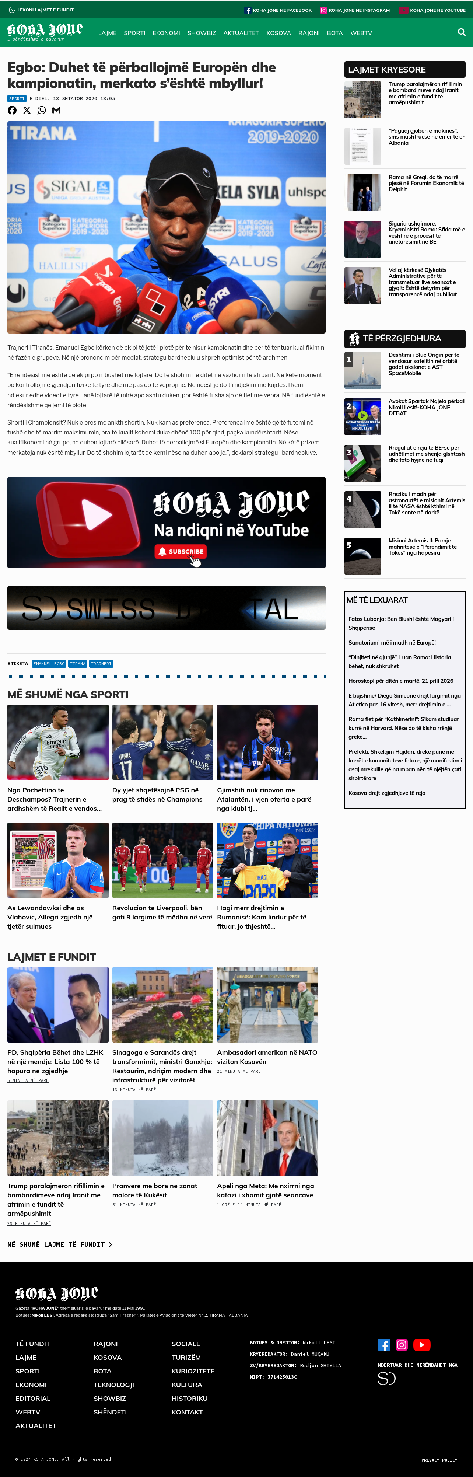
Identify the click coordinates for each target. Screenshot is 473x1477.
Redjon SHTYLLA (295, 1365)
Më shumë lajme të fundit (59, 1244)
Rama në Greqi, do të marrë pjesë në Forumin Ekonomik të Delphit (426, 183)
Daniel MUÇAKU (289, 1354)
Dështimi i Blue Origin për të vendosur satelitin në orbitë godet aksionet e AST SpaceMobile (424, 364)
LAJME (107, 32)
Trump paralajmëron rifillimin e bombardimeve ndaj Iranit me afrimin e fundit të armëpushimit (425, 93)
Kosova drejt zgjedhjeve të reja (386, 792)
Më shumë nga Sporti (68, 694)
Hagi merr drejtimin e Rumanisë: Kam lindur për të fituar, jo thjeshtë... (261, 917)
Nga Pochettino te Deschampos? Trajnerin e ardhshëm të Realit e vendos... (54, 799)
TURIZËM (186, 1357)
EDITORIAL (32, 1398)
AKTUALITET (241, 32)
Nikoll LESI (292, 1342)
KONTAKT (187, 1412)
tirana (77, 663)
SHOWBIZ (202, 32)
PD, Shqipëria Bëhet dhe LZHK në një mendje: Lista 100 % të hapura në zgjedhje (55, 1061)
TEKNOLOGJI (114, 1384)
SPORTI (135, 32)
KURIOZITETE (193, 1371)
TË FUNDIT (32, 1344)
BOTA (335, 32)
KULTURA (187, 1384)
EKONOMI (166, 32)
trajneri (101, 663)
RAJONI (308, 32)
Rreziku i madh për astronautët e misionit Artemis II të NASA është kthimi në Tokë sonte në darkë (427, 503)
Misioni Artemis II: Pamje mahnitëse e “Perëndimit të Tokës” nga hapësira (423, 546)
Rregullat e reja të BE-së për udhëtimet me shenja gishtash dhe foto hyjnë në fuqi (427, 453)
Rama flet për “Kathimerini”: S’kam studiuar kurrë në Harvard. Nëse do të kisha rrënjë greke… (403, 728)
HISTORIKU (190, 1398)
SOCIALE (186, 1344)
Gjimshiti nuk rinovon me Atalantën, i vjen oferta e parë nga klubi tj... (264, 799)
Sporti (17, 98)
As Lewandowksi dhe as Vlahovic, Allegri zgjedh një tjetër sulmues (49, 917)
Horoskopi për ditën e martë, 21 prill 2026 (400, 680)
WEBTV (361, 32)
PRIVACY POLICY (439, 1460)
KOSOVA (278, 32)
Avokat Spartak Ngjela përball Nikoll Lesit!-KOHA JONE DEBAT (427, 407)
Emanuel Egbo (49, 663)
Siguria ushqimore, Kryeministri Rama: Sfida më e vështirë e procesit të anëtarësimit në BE (427, 232)
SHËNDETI (110, 1412)
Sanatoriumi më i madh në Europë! (392, 642)
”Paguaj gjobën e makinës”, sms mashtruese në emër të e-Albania (427, 136)
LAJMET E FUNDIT (51, 956)
